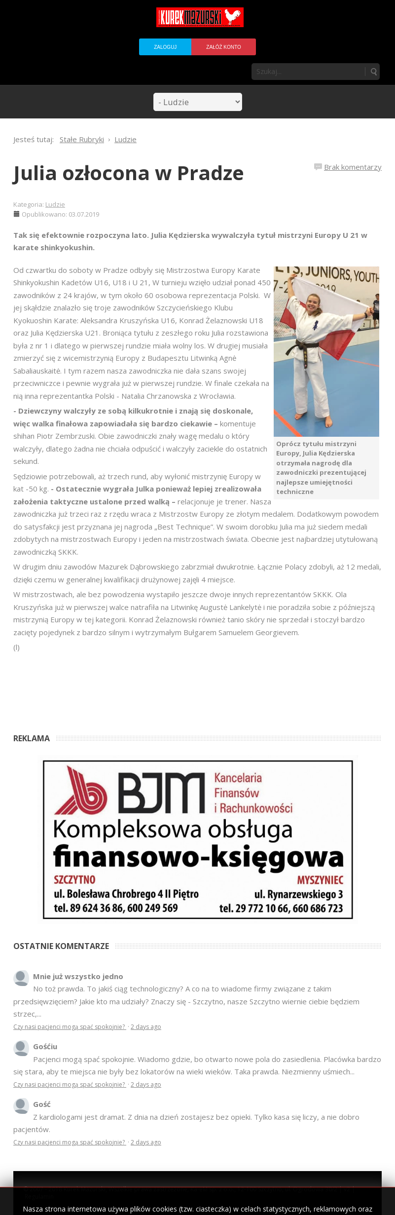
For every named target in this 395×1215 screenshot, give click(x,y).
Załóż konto (223, 47)
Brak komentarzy (353, 167)
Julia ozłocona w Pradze (128, 172)
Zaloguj (165, 47)
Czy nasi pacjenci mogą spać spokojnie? (69, 1027)
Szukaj (373, 71)
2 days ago (146, 1027)
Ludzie (55, 204)
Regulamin (39, 1196)
